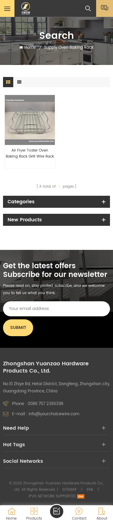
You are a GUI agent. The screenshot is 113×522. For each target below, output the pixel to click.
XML (89, 490)
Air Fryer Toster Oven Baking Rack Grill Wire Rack (30, 153)
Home (27, 48)
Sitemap (69, 490)
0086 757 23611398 (45, 404)
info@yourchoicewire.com (54, 414)
